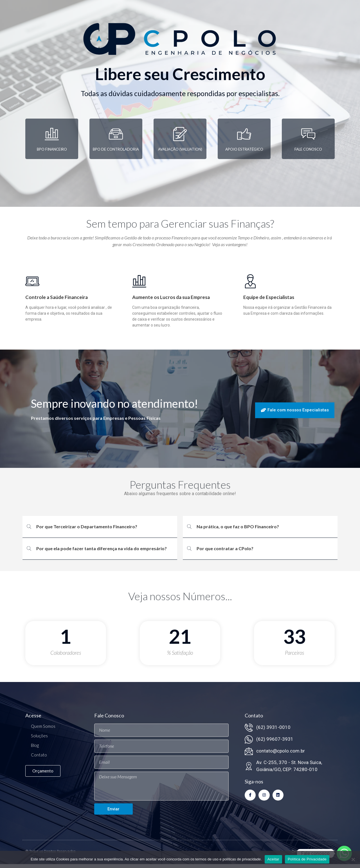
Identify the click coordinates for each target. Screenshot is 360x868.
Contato (39, 758)
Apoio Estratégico (244, 153)
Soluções (39, 739)
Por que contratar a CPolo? (225, 552)
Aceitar (273, 859)
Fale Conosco (308, 153)
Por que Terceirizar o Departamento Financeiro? (86, 530)
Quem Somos (43, 729)
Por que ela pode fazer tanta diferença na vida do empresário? (101, 552)
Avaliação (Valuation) (180, 153)
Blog (35, 748)
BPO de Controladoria (116, 153)
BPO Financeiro (52, 153)
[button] (99, 531)
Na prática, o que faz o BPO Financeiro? (238, 530)
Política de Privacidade (307, 859)
